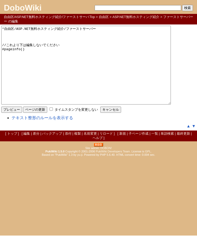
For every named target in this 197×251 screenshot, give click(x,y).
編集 (26, 149)
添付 (68, 149)
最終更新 (183, 149)
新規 (122, 149)
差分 (36, 149)
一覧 (154, 149)
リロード (106, 149)
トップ (12, 149)
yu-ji (80, 170)
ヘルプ (98, 153)
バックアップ (52, 149)
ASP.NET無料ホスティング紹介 (135, 17)
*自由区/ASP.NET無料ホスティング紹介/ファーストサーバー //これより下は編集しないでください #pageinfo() (96, 73)
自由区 (104, 17)
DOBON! (106, 163)
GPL (148, 166)
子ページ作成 (139, 149)
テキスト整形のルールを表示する (42, 133)
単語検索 (167, 149)
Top (92, 17)
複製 (77, 149)
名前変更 (90, 149)
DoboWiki (23, 7)
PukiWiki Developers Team (113, 166)
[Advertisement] (98, 211)
